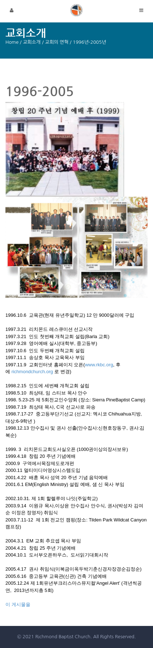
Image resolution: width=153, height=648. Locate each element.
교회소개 (32, 42)
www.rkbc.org (99, 364)
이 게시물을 (17, 604)
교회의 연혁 (56, 42)
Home (11, 42)
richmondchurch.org (32, 371)
